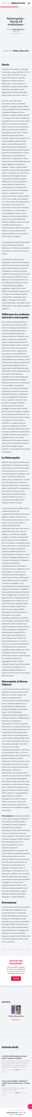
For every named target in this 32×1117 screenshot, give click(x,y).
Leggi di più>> (16, 1020)
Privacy (10, 1110)
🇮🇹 (24, 1112)
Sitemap (22, 1110)
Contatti (16, 1110)
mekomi (19, 1115)
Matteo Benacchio (18, 29)
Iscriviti (16, 978)
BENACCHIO (13, 3)
